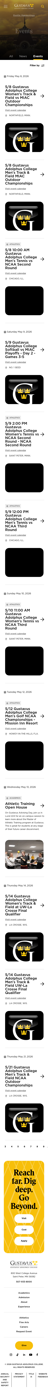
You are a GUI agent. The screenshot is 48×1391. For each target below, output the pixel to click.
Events (38, 56)
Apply (24, 1241)
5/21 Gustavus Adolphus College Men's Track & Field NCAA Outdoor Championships (21, 1076)
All (11, 56)
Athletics (24, 1318)
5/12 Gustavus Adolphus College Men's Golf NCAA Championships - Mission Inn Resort (21, 716)
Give (24, 1345)
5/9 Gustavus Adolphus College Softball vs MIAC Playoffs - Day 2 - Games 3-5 (21, 350)
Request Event (24, 1332)
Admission (24, 1297)
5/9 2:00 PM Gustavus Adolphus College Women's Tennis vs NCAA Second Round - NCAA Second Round (22, 434)
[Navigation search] (42, 6)
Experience (24, 1307)
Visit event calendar (15, 110)
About (24, 1302)
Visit (24, 1218)
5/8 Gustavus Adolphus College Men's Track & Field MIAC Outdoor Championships (21, 174)
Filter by (35, 65)
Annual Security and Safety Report (4, 1379)
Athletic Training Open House (20, 805)
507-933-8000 (24, 1282)
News (23, 56)
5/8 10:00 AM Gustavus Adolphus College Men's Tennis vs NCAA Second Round (21, 259)
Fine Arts (24, 1322)
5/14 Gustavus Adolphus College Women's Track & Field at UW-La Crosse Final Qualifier (21, 905)
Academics (24, 1293)
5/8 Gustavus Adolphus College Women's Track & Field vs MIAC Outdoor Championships (21, 96)
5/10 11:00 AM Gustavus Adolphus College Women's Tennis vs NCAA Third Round (22, 619)
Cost (24, 1230)
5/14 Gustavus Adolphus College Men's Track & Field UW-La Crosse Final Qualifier (21, 984)
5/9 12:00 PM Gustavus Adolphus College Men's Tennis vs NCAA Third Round (21, 521)
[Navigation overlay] (5, 6)
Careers (24, 1327)
